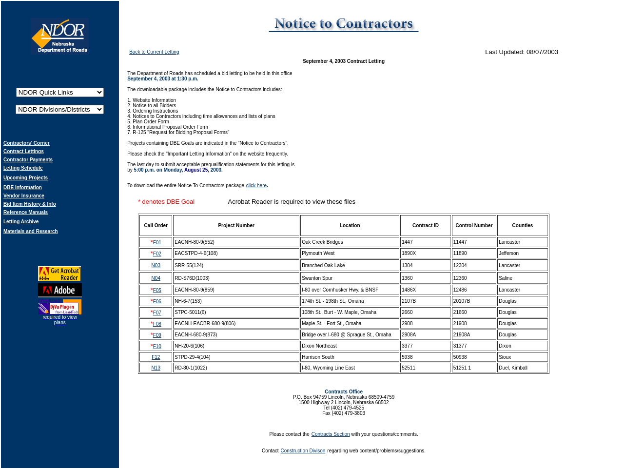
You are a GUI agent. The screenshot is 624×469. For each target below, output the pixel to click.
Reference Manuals (25, 212)
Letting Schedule (23, 168)
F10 (157, 346)
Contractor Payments (28, 159)
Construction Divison (303, 450)
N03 (156, 265)
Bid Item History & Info (29, 204)
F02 (157, 253)
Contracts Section (331, 434)
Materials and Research (30, 231)
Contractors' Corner (26, 143)
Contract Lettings (23, 151)
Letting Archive (21, 221)
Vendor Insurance (23, 195)
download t (145, 185)
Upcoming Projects (25, 177)
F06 (157, 301)
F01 (157, 242)
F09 (157, 335)
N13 (156, 368)
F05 (157, 290)
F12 (156, 357)
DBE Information (22, 187)
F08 (157, 324)
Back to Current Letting (154, 52)
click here (256, 185)
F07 (157, 312)
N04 (156, 278)
